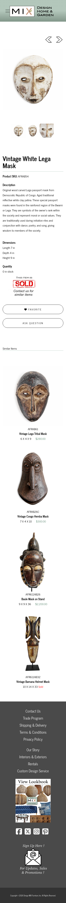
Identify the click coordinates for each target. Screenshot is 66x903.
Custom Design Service (33, 771)
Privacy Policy (32, 739)
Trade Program (33, 718)
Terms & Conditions (33, 732)
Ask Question (33, 323)
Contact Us (33, 711)
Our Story (33, 750)
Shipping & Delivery (33, 725)
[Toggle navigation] (7, 11)
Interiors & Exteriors (33, 757)
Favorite (33, 309)
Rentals (33, 764)
